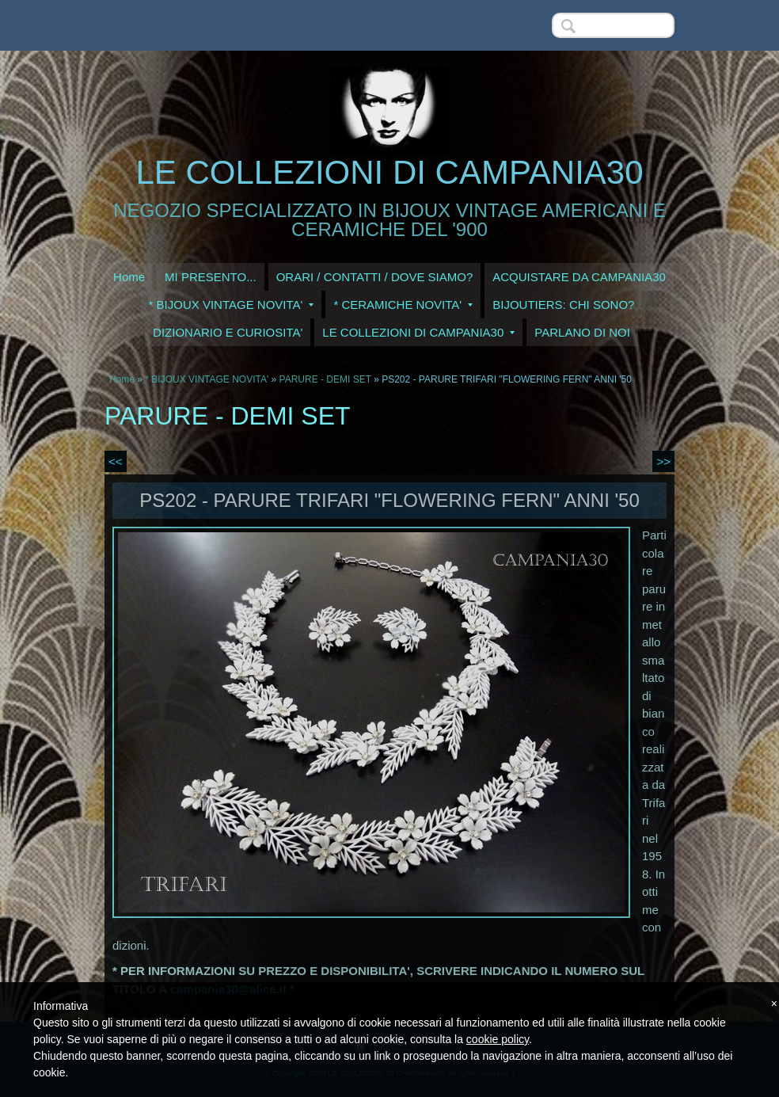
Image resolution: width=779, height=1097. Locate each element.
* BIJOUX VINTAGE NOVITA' (231, 304)
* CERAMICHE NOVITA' (403, 304)
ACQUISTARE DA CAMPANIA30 (579, 277)
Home (129, 277)
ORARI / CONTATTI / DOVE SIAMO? (374, 277)
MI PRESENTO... (210, 277)
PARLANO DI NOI (582, 332)
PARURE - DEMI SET (325, 379)
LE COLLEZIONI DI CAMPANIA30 (389, 172)
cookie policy (497, 1039)
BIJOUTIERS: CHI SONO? (563, 304)
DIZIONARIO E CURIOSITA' (227, 332)
